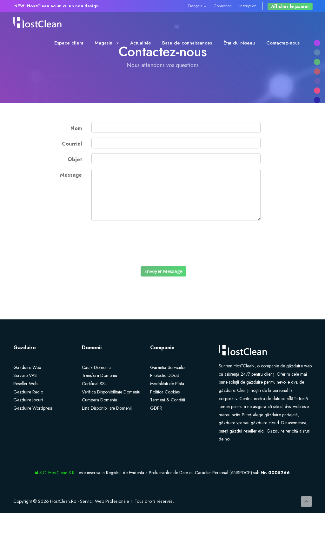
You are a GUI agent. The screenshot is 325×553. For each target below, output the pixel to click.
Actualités (140, 42)
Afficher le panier (290, 6)
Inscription (247, 6)
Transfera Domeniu (99, 375)
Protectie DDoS (164, 375)
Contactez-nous (283, 42)
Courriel (72, 143)
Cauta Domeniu (96, 367)
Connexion (223, 6)
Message (71, 175)
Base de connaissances (187, 42)
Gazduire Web (27, 367)
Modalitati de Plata (167, 383)
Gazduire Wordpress (32, 408)
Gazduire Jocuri (28, 400)
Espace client (68, 42)
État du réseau (239, 42)
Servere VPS (25, 375)
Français (197, 6)
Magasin (107, 42)
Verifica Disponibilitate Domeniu (111, 392)
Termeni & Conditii (167, 400)
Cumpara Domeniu (99, 400)
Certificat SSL (94, 383)
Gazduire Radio (28, 392)
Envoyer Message (163, 271)
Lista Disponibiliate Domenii (107, 408)
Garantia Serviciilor (168, 367)
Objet (75, 159)
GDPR (156, 408)
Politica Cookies (165, 392)
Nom (76, 128)
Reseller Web (25, 383)
